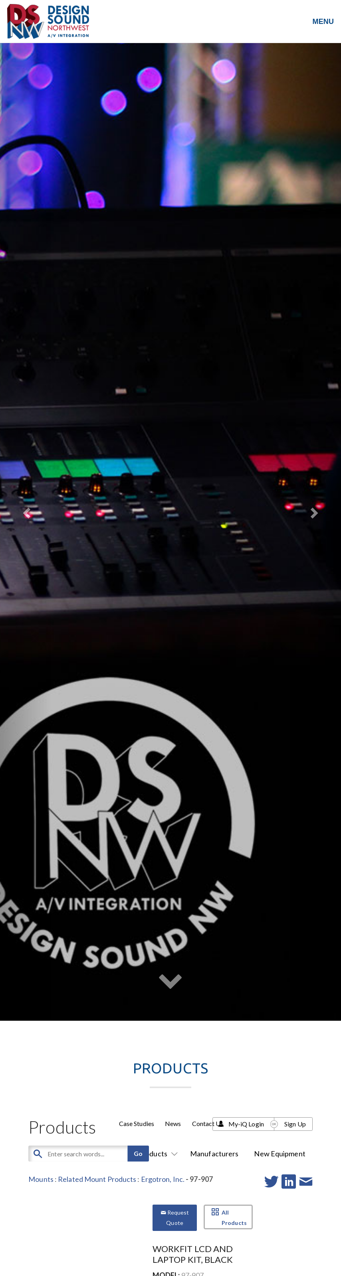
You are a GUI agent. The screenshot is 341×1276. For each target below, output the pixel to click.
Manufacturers (214, 1153)
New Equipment (279, 1153)
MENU (323, 22)
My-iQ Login (246, 1124)
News (173, 1123)
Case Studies (136, 1123)
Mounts (41, 1179)
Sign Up (295, 1124)
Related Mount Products (97, 1179)
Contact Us (208, 1123)
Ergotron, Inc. (162, 1179)
